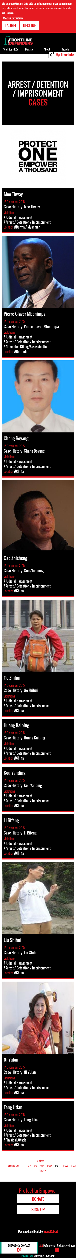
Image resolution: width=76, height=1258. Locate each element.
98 (35, 1165)
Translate (67, 54)
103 (73, 1165)
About (47, 49)
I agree (11, 25)
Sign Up (38, 1210)
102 (65, 1165)
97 (29, 1165)
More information (13, 18)
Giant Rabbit (51, 1231)
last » (42, 1170)
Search (65, 49)
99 (42, 1165)
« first (40, 1161)
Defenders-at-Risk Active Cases (57, 1245)
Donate (29, 49)
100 (49, 1165)
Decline (29, 25)
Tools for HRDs (10, 49)
